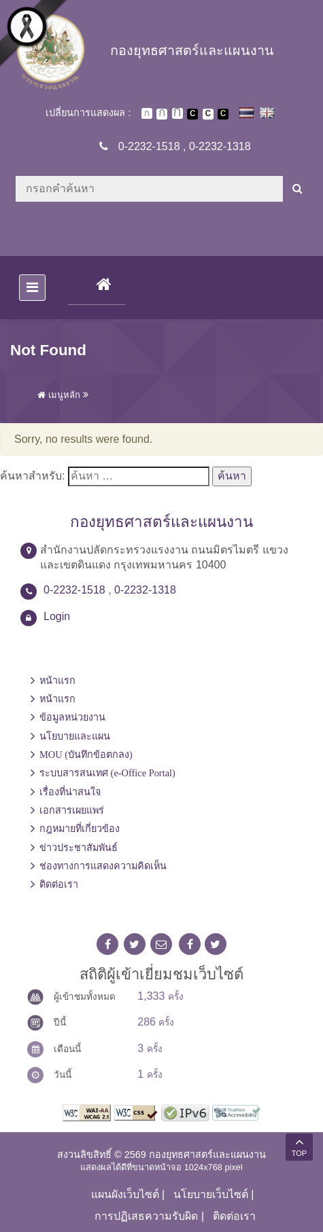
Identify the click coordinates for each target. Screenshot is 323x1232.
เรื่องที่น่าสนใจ (70, 791)
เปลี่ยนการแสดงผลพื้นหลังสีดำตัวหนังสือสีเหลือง (223, 114)
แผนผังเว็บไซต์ (125, 1194)
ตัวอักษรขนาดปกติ (146, 113)
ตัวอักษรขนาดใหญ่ (177, 113)
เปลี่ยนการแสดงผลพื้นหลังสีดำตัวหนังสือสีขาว (192, 114)
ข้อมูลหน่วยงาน (72, 717)
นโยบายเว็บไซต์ (210, 1194)
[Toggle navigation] (32, 287)
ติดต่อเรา (58, 884)
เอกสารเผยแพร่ (71, 810)
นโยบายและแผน (74, 736)
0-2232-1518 (149, 146)
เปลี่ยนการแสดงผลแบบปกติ (208, 114)
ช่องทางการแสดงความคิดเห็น (103, 865)
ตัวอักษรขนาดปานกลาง (161, 114)
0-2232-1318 (220, 146)
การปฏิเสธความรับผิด (146, 1216)
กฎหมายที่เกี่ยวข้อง (79, 828)
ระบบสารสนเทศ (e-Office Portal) (107, 772)
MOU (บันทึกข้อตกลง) (86, 754)
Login (57, 616)
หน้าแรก (57, 680)
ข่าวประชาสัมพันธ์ (78, 847)
